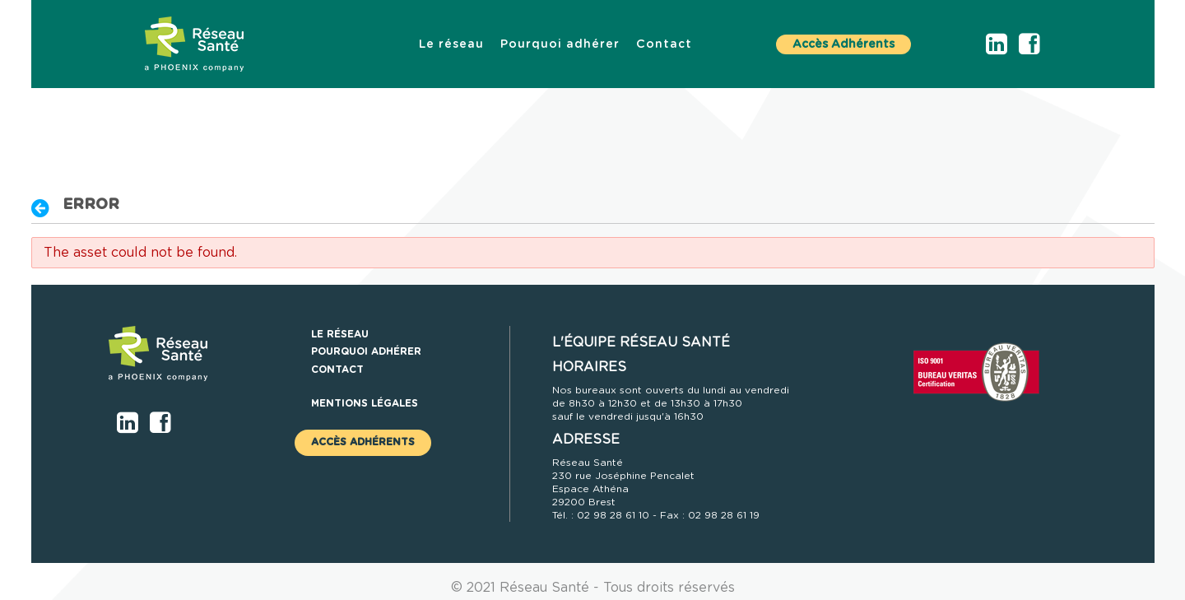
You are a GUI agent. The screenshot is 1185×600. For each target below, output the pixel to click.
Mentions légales (364, 403)
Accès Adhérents (843, 44)
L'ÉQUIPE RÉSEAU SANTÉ (641, 342)
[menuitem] (451, 44)
